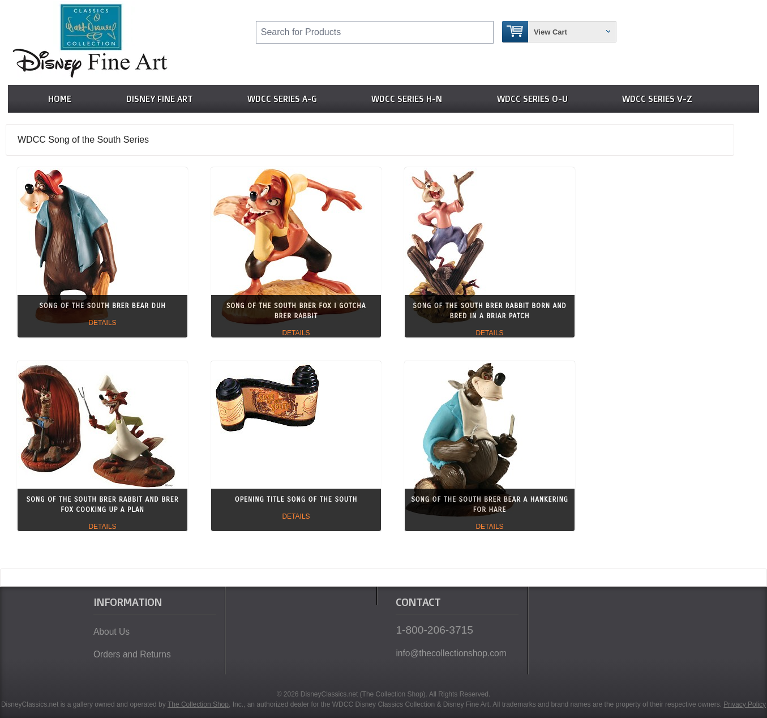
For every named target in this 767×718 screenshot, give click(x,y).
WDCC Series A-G (282, 98)
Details (102, 323)
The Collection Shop (198, 704)
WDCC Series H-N (406, 98)
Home (59, 98)
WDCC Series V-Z (657, 98)
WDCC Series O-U (532, 98)
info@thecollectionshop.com (451, 653)
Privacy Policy (744, 704)
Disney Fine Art (159, 98)
